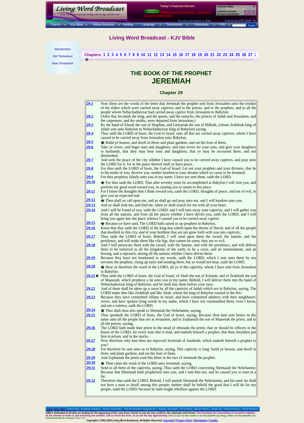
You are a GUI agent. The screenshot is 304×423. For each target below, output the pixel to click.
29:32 (90, 381)
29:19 (90, 258)
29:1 (89, 103)
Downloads (201, 24)
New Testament (62, 63)
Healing (127, 24)
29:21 (90, 276)
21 (212, 55)
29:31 (90, 368)
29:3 (89, 125)
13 (162, 55)
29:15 (90, 223)
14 (168, 55)
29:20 (90, 266)
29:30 (90, 363)
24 (231, 55)
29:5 (89, 142)
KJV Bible (76, 24)
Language (148, 24)
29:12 (90, 200)
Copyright (168, 420)
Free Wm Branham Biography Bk (140, 409)
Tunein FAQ (72, 409)
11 (149, 55)
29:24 (90, 310)
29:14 (90, 210)
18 (193, 55)
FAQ (222, 24)
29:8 (89, 168)
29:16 (90, 228)
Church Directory (250, 409)
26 (244, 55)
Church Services (231, 409)
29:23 (90, 297)
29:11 (90, 191)
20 (206, 55)
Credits (214, 420)
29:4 (89, 133)
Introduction (63, 49)
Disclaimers (201, 420)
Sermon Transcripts (112, 409)
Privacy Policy (184, 420)
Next (63, 409)
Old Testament (62, 56)
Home (50, 409)
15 (175, 55)
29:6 (89, 147)
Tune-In (55, 24)
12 (156, 55)
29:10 (90, 182)
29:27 (90, 341)
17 (187, 55)
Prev (57, 409)
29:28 (90, 349)
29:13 (90, 205)
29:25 (90, 315)
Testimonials (174, 24)
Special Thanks (201, 409)
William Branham (103, 24)
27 (250, 55)
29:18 (90, 245)
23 (225, 55)
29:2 (89, 116)
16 (181, 55)
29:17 (90, 236)
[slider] (86, 59)
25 (238, 55)
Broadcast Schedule (90, 409)
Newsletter (172, 409)
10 (143, 55)
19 (200, 55)
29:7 (89, 160)
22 (219, 55)
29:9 (89, 177)
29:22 (90, 288)
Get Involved (186, 409)
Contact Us (216, 409)
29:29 (90, 358)
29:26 (90, 328)
